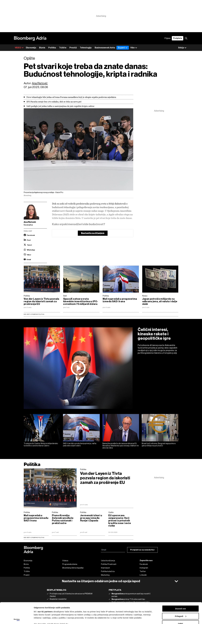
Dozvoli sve (180, 587)
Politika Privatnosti (108, 564)
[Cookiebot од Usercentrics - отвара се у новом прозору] (16, 619)
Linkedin (143, 575)
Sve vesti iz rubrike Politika (34, 314)
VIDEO (19, 47)
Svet (65, 296)
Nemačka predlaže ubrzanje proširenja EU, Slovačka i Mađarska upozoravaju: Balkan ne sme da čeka (120, 445)
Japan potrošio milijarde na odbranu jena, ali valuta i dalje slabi (159, 301)
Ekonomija (31, 47)
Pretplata (177, 38)
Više (133, 47)
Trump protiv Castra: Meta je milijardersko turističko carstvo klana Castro (41, 444)
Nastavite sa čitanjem (92, 233)
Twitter (143, 571)
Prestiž (73, 47)
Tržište (62, 47)
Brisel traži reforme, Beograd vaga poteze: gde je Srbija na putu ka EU (159, 444)
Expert (122, 47)
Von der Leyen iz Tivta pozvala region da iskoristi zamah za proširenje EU (41, 301)
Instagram (144, 568)
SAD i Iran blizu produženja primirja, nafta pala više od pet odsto (79, 444)
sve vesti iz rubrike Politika (34, 537)
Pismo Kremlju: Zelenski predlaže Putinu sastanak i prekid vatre (63, 519)
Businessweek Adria (105, 47)
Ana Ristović (40, 83)
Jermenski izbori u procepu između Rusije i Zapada (91, 518)
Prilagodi (180, 595)
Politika (52, 47)
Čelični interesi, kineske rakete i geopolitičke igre (154, 333)
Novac (145, 296)
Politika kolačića (108, 571)
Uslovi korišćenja (108, 561)
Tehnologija (85, 47)
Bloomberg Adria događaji (72, 568)
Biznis (42, 47)
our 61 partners (45, 590)
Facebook (144, 564)
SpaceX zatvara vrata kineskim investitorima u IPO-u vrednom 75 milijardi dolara (80, 301)
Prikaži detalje (40, 619)
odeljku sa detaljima (123, 613)
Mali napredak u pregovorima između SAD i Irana (120, 300)
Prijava (167, 38)
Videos (65, 561)
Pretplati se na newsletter (142, 550)
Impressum (105, 568)
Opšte (111, 512)
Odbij (180, 602)
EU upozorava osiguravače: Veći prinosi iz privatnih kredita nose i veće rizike (119, 520)
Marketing (105, 575)
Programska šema (69, 564)
